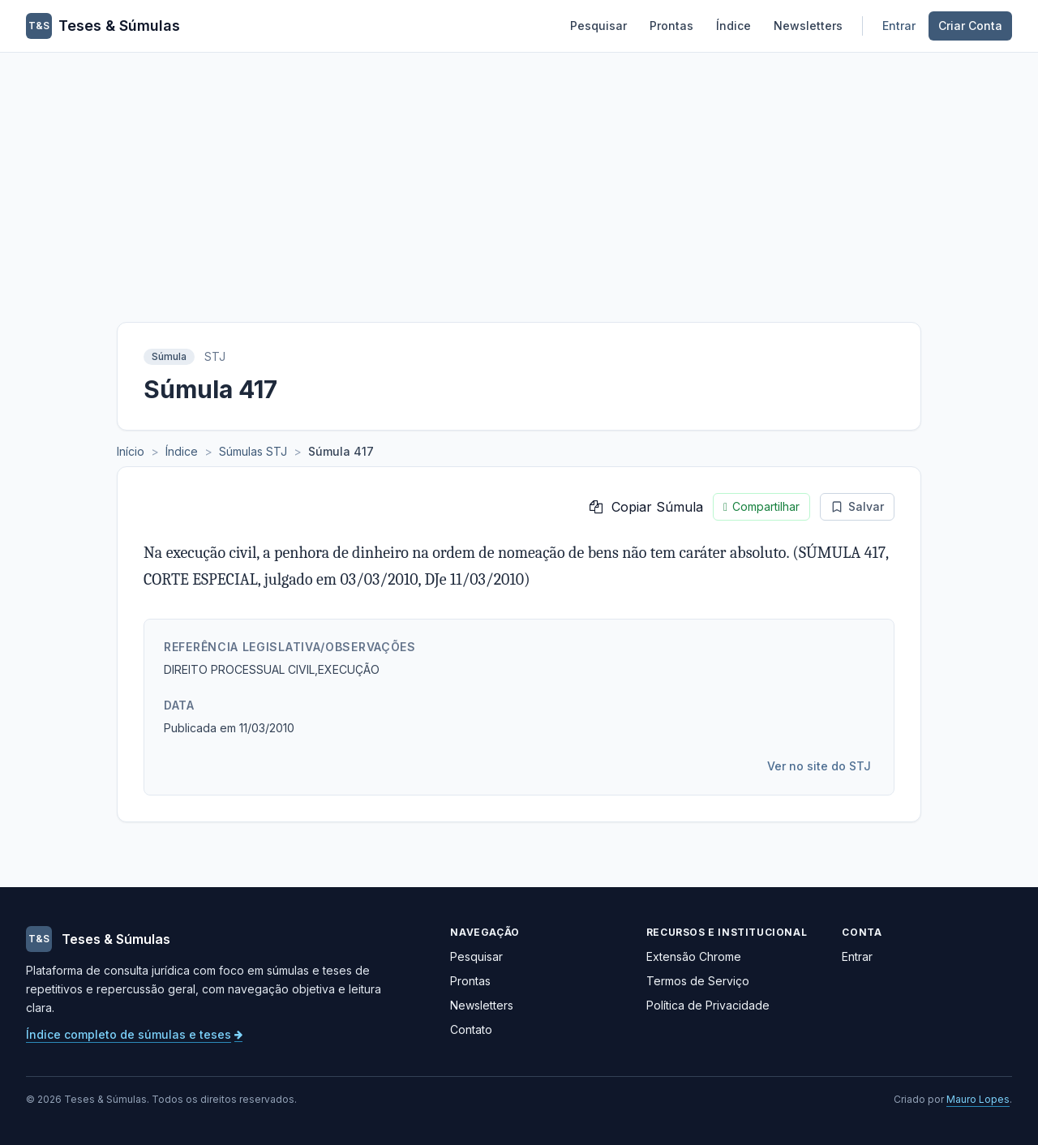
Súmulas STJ (253, 451)
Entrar (899, 25)
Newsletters (808, 25)
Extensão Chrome (693, 956)
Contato (471, 1029)
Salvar (857, 506)
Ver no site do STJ (819, 766)
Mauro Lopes (978, 1099)
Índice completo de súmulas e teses (134, 1034)
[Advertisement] (519, 174)
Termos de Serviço (697, 981)
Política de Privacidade (708, 1005)
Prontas (671, 25)
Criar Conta (970, 25)
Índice (733, 25)
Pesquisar (598, 25)
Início (130, 451)
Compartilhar (761, 507)
